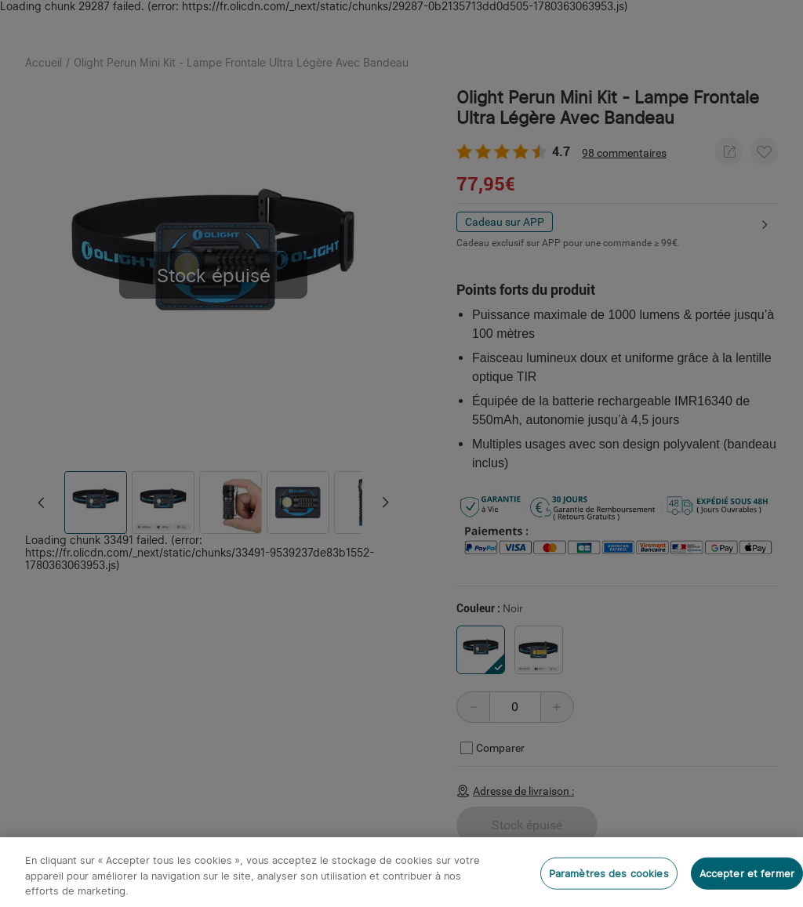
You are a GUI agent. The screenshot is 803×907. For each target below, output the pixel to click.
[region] (401, 872)
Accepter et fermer (746, 873)
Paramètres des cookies (609, 873)
